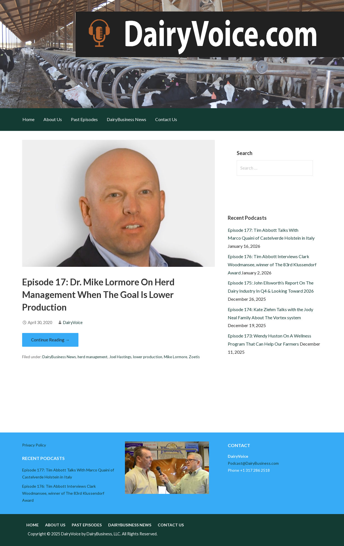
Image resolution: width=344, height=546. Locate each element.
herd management (93, 357)
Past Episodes (84, 119)
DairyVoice (73, 322)
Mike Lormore (175, 357)
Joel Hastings (120, 357)
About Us (52, 119)
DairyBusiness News (126, 119)
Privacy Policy (34, 445)
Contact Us (166, 119)
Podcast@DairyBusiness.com (253, 463)
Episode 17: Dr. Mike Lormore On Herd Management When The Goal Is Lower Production (98, 294)
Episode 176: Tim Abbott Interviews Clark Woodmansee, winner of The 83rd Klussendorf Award (272, 264)
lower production (147, 357)
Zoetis (194, 357)
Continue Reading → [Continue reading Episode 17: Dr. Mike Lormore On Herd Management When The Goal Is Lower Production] (50, 339)
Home (28, 119)
